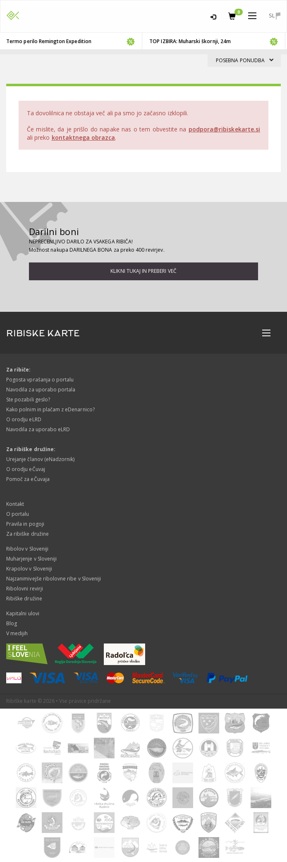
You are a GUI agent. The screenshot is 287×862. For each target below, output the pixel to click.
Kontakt (15, 503)
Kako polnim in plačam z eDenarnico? (50, 409)
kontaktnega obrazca (83, 137)
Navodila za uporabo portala (40, 389)
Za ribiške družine (27, 533)
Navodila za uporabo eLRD (38, 429)
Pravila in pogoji (25, 523)
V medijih (17, 633)
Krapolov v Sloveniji (29, 568)
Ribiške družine (24, 598)
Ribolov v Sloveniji (27, 548)
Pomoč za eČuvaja (28, 479)
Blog (11, 623)
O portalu (17, 513)
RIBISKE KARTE (43, 333)
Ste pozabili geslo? (28, 399)
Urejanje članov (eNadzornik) (40, 459)
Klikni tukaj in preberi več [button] (143, 270)
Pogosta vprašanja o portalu (40, 379)
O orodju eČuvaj (25, 469)
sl (274, 15)
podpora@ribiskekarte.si (224, 129)
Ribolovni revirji (24, 588)
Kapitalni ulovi (22, 613)
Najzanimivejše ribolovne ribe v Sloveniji (53, 578)
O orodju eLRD (23, 419)
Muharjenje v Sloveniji (31, 558)
